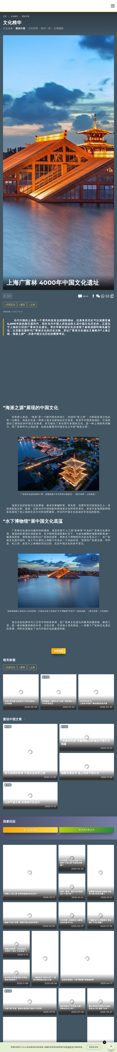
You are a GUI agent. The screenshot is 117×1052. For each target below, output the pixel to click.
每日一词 (46, 28)
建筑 (23, 304)
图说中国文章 (12, 719)
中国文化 (10, 304)
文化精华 (14, 16)
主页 (5, 16)
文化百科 (33, 28)
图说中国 (25, 16)
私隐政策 (69, 1047)
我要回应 (58, 651)
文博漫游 (58, 28)
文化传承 (8, 28)
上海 (32, 304)
